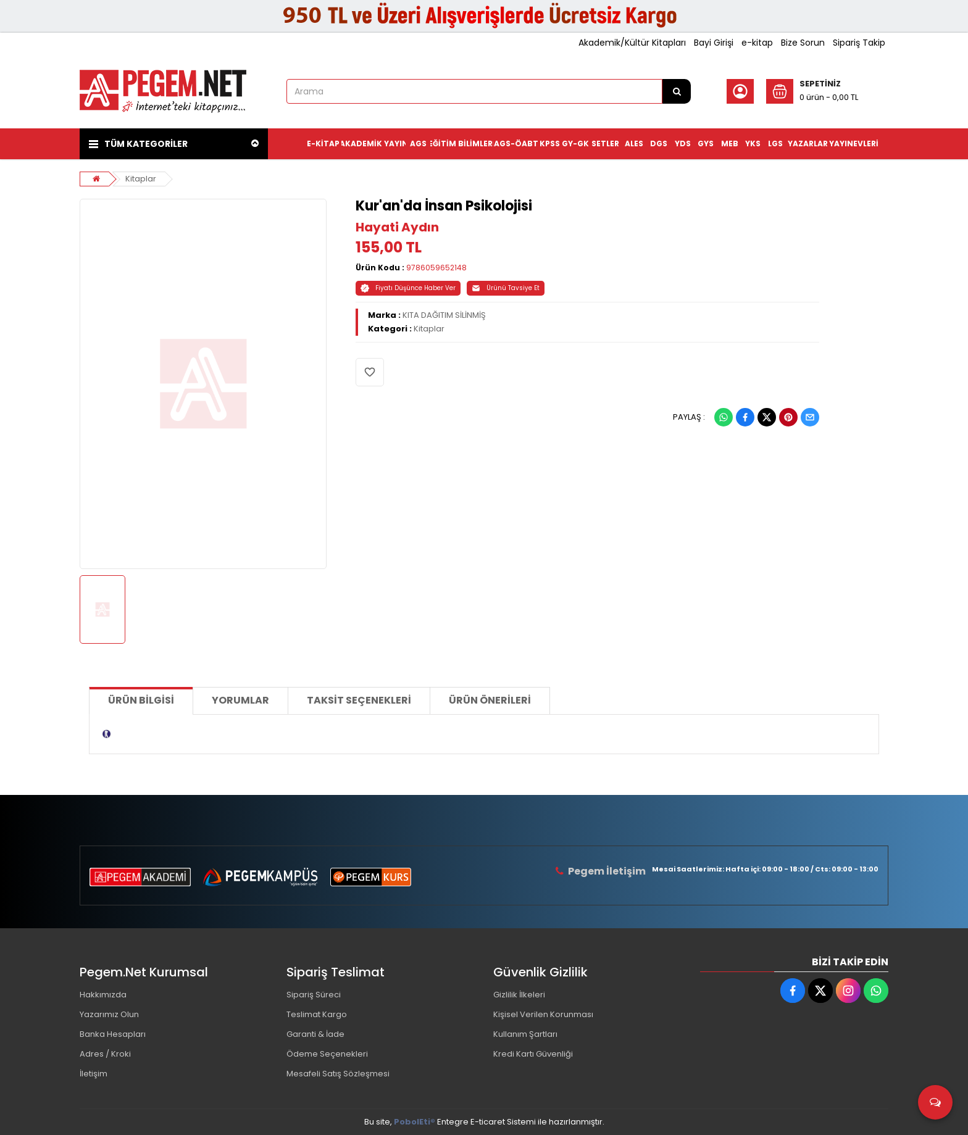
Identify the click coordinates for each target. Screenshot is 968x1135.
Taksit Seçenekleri (359, 700)
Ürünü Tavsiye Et (506, 288)
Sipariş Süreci (313, 994)
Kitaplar (140, 179)
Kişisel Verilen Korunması (543, 1014)
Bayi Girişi (713, 42)
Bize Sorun (803, 42)
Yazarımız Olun (109, 1014)
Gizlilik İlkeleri (519, 994)
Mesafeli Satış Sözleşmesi (338, 1073)
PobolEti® (414, 1122)
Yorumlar (240, 700)
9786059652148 (436, 267)
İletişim (93, 1073)
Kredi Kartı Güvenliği (533, 1054)
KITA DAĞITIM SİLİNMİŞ (444, 315)
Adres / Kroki (105, 1054)
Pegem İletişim (607, 871)
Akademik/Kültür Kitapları (632, 42)
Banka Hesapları (113, 1034)
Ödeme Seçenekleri (327, 1054)
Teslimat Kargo (316, 1014)
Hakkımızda (103, 994)
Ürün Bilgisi (141, 700)
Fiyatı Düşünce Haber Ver (408, 288)
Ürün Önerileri (490, 700)
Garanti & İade (315, 1034)
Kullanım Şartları (525, 1034)
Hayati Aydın (397, 227)
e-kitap (757, 42)
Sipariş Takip (859, 42)
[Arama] (676, 91)
